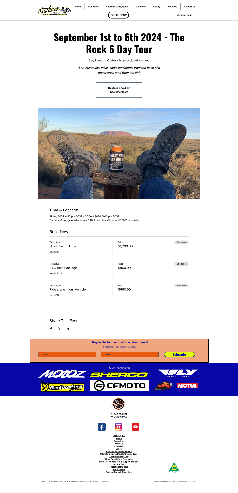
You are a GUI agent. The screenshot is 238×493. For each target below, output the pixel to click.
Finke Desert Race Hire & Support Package (119, 461)
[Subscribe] (179, 354)
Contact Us (119, 441)
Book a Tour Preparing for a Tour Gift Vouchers (119, 467)
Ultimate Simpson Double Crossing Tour (119, 454)
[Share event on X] (59, 328)
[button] (93, 6)
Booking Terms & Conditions (119, 472)
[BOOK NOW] (118, 15)
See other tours (119, 92)
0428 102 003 (120, 417)
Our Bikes (118, 446)
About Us (119, 443)
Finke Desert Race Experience (119, 459)
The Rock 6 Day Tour (118, 456)
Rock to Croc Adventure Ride (119, 451)
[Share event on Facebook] (51, 328)
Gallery (119, 449)
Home (119, 438)
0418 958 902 (120, 414)
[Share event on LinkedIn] (67, 328)
